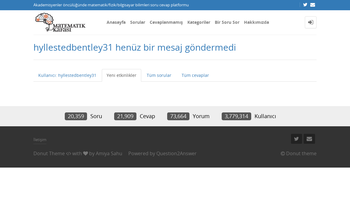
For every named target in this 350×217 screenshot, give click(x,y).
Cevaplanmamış (166, 22)
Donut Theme (49, 153)
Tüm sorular (159, 75)
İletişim (39, 139)
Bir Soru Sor (227, 22)
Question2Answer (176, 153)
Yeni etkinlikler (121, 75)
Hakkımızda (256, 22)
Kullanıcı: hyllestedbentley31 (67, 75)
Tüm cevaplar (195, 75)
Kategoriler (198, 22)
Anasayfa (116, 22)
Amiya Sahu (109, 153)
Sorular (137, 22)
